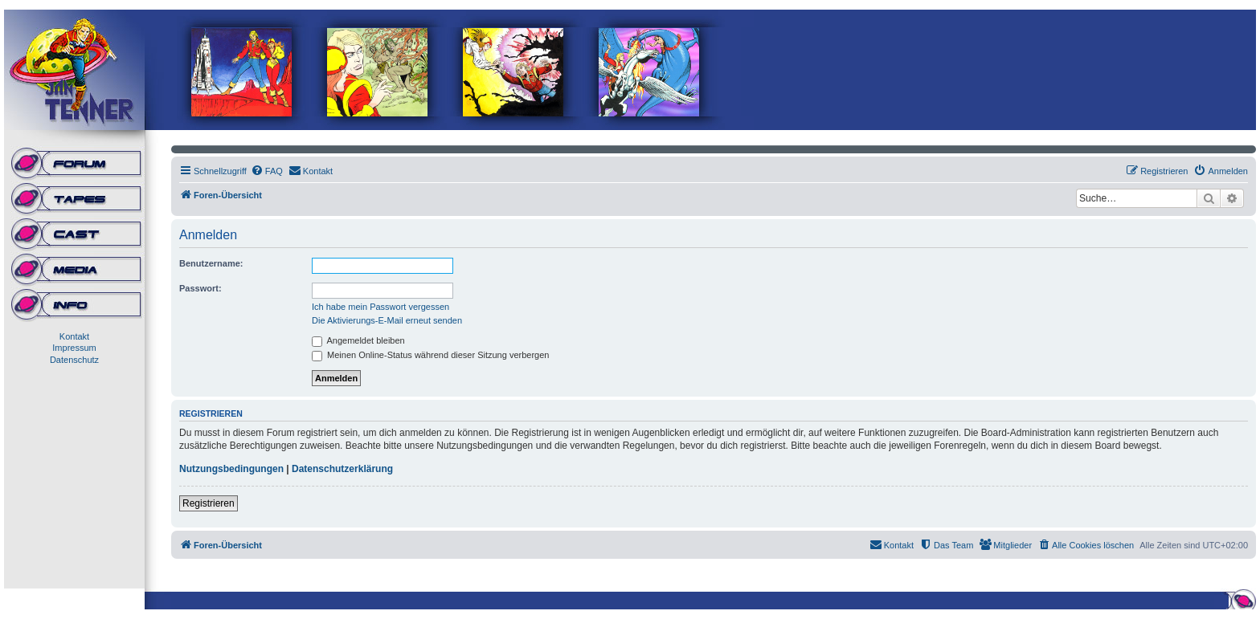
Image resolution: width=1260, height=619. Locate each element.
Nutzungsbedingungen (231, 468)
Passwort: (200, 288)
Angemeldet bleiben (358, 340)
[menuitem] (267, 171)
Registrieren (208, 503)
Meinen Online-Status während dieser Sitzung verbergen (430, 355)
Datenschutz (74, 359)
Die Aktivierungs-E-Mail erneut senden (387, 320)
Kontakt (74, 336)
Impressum (74, 347)
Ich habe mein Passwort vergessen (380, 307)
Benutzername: (211, 263)
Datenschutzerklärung (342, 468)
